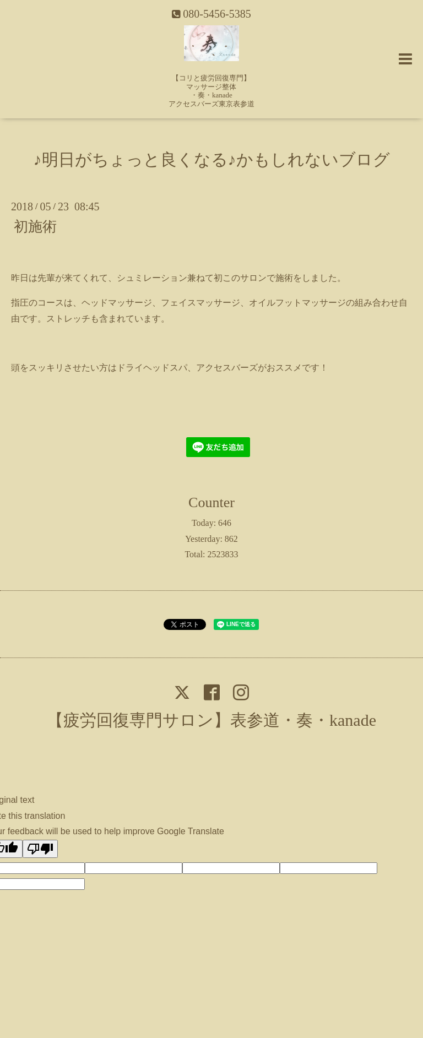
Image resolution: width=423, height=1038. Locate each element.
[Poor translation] (40, 849)
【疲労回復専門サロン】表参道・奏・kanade (211, 720)
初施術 (35, 226)
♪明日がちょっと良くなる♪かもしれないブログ (212, 159)
